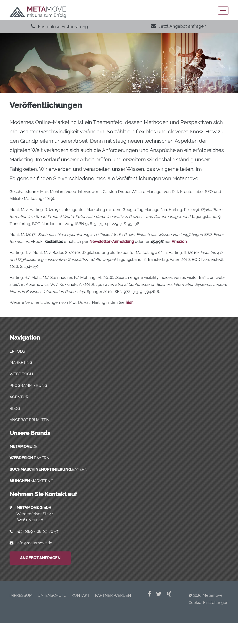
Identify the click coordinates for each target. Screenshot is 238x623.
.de (24, 446)
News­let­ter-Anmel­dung (111, 241)
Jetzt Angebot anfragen (178, 26)
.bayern (29, 458)
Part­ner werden (113, 595)
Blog (15, 408)
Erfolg (17, 351)
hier (129, 302)
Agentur (19, 397)
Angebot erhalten (29, 419)
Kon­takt (81, 595)
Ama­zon (179, 241)
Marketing (21, 362)
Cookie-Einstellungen (208, 602)
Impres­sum (21, 595)
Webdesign (21, 374)
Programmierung (28, 385)
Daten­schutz (52, 595)
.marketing (31, 481)
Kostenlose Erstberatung (59, 26)
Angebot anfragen (40, 558)
